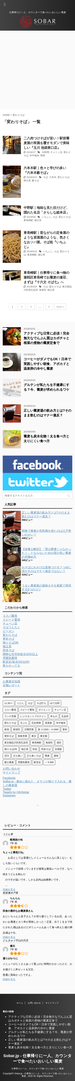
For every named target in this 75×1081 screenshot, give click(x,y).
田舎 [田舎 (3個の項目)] (35, 749)
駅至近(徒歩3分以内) (16, 661)
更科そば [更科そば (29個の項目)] (9, 736)
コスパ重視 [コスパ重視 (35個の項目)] (10, 709)
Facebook (9, 778)
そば (45, 177)
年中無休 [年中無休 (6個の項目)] (61, 723)
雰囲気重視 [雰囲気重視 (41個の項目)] (24, 762)
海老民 (42, 290)
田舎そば (8, 650)
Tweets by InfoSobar (16, 792)
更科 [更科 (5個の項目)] (64, 729)
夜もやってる (11, 665)
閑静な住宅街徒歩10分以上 (20, 654)
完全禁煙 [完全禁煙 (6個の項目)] (36, 723)
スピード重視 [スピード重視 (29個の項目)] (27, 709)
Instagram (9, 795)
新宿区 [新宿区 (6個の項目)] (16, 729)
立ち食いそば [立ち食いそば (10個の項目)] (34, 755)
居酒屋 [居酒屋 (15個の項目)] (48, 723)
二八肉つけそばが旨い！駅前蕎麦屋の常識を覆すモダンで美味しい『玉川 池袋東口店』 (46, 143)
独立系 (27, 180)
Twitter (7, 788)
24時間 (45, 152)
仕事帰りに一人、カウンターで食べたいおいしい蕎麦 (37, 1068)
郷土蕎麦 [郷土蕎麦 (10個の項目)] (9, 762)
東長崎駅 (28, 220)
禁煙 (42, 155)
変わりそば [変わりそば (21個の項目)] (10, 723)
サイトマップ (11, 772)
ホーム (20, 1003)
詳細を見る (9, 889)
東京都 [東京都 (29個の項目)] (43, 736)
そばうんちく (11, 627)
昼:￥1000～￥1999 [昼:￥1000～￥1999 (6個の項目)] (48, 729)
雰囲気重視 (10, 658)
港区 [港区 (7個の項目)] (59, 742)
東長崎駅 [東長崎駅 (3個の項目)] (36, 742)
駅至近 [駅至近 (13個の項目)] (37, 762)
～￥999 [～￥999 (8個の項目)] (49, 762)
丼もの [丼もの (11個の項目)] (53, 716)
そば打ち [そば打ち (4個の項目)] (41, 703)
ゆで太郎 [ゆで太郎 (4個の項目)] (55, 703)
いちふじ (46, 217)
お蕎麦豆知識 (11, 681)
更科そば (8, 638)
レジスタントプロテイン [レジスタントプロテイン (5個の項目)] (33, 716)
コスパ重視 (10, 615)
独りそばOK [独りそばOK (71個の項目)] (10, 749)
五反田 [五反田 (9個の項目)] (64, 716)
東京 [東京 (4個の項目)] (33, 736)
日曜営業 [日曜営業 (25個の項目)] (29, 729)
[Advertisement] (37, 70)
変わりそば (63, 177)
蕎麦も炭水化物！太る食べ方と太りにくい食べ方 (40, 1047)
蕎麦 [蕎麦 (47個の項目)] (47, 755)
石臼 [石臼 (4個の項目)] (6, 755)
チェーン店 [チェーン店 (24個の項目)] (60, 709)
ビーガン (8, 631)
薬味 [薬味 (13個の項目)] (56, 755)
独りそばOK (11, 642)
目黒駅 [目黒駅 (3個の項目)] (58, 749)
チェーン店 (56, 152)
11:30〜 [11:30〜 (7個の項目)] (8, 703)
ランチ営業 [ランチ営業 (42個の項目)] (10, 716)
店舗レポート (11, 685)
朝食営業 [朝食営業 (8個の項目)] (22, 736)
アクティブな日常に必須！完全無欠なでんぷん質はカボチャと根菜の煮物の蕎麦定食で (46, 338)
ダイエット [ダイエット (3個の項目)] (44, 709)
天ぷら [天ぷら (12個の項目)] (23, 723)
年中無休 (34, 155)
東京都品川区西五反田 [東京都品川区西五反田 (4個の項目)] (16, 742)
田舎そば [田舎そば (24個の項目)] (46, 749)
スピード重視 (11, 619)
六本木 (52, 177)
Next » (60, 306)
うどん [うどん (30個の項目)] (20, 703)
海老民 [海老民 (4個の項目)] (49, 742)
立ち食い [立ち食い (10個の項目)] (18, 755)
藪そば (35, 180)
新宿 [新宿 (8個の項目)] (6, 729)
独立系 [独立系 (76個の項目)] (24, 749)
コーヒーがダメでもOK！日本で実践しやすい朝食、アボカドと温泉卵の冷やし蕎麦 (47, 363)
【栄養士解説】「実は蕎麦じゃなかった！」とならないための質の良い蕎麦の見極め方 (46, 553)
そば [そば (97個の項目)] (30, 703)
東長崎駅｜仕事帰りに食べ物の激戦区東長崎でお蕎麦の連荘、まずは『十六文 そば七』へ (46, 277)
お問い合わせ (11, 768)
